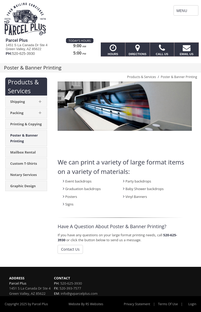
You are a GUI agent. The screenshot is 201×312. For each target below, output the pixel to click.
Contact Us (70, 249)
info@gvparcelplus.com (79, 293)
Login (192, 304)
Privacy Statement (137, 304)
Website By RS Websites (86, 304)
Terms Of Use (168, 304)
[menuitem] (26, 124)
